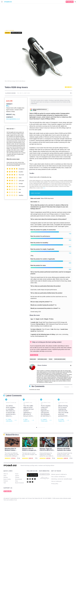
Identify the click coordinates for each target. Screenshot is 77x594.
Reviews (6, 477)
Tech (5, 482)
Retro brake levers (42, 359)
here (44, 188)
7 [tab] (44, 427)
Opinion (17, 475)
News (5, 475)
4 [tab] (40, 427)
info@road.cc (63, 474)
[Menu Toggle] (2, 1)
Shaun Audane (42, 365)
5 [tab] (41, 427)
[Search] (75, 2)
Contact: (9, 117)
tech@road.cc (62, 476)
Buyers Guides (7, 479)
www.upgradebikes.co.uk (13, 119)
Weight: (9, 114)
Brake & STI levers (16, 32)
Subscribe (70, 1)
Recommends (18, 479)
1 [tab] (36, 427)
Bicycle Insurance (19, 482)
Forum (16, 473)
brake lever (33, 359)
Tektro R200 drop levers (59, 359)
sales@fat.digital (68, 479)
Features (6, 481)
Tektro (50, 359)
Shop (16, 481)
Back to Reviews (10, 30)
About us (6, 473)
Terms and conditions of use (10, 499)
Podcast (17, 477)
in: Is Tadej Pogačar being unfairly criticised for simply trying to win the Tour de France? (62, 420)
